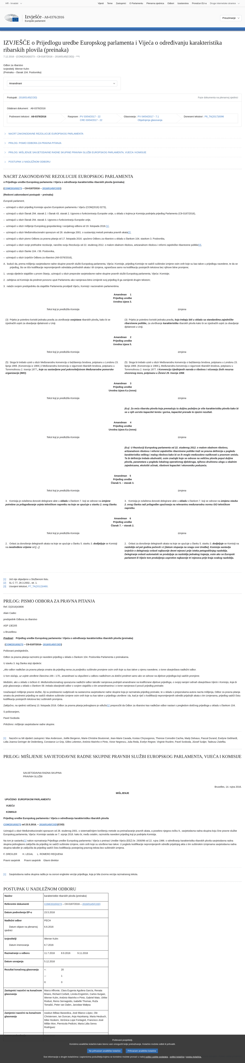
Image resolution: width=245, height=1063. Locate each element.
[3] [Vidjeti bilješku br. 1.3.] (199, 245)
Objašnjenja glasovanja (150, 120)
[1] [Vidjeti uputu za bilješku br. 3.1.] (4, 874)
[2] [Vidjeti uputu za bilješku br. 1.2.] (4, 582)
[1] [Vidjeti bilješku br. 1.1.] (107, 226)
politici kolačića (177, 1059)
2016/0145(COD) (28, 97)
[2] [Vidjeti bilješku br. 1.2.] (129, 232)
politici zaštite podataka (156, 1059)
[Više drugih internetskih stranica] (225, 3)
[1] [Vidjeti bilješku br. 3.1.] (25, 840)
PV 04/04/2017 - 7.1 (148, 116)
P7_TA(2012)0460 (37, 586)
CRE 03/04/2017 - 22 (91, 120)
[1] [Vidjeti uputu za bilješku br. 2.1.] (4, 738)
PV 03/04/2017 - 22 (90, 116)
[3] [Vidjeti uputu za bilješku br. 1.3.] (4, 586)
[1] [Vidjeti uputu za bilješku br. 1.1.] (4, 579)
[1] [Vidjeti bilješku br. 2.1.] (108, 705)
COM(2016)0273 (13, 188)
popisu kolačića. (193, 1059)
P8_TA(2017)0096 (214, 116)
